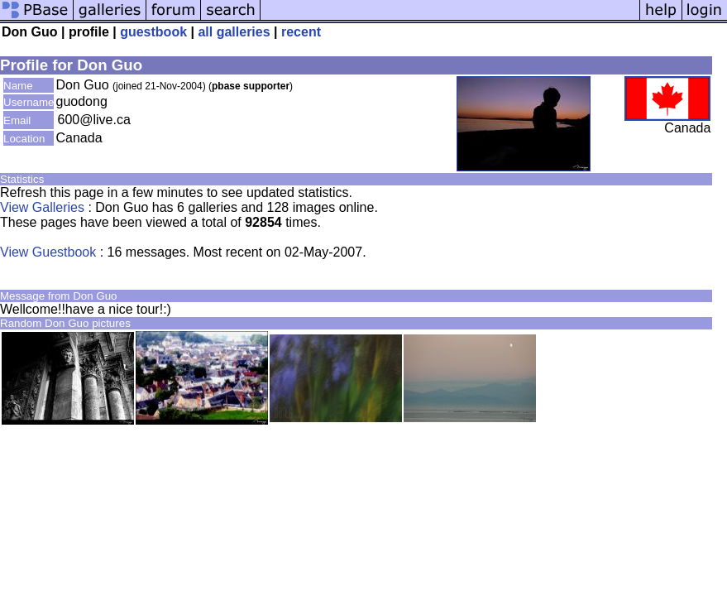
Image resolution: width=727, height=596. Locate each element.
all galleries (234, 32)
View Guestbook (48, 252)
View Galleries (42, 207)
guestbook (153, 32)
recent (301, 32)
